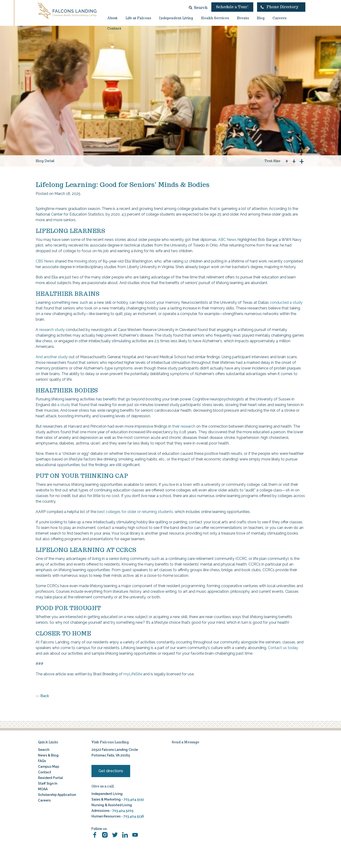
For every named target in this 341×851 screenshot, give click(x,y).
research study (52, 329)
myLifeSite (132, 674)
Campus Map (48, 766)
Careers (279, 18)
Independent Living (176, 18)
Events (243, 18)
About (112, 18)
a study (63, 405)
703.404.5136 (133, 816)
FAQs (42, 761)
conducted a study (286, 302)
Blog (261, 18)
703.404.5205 (122, 811)
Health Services (215, 18)
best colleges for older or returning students (135, 511)
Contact (114, 28)
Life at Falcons (138, 18)
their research (183, 426)
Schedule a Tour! (232, 6)
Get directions (111, 771)
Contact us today (283, 648)
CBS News (45, 261)
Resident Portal (50, 778)
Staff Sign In (47, 783)
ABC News (227, 239)
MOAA (43, 789)
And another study (52, 357)
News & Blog (48, 755)
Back (42, 696)
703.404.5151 (134, 799)
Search (201, 7)
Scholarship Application (57, 795)
